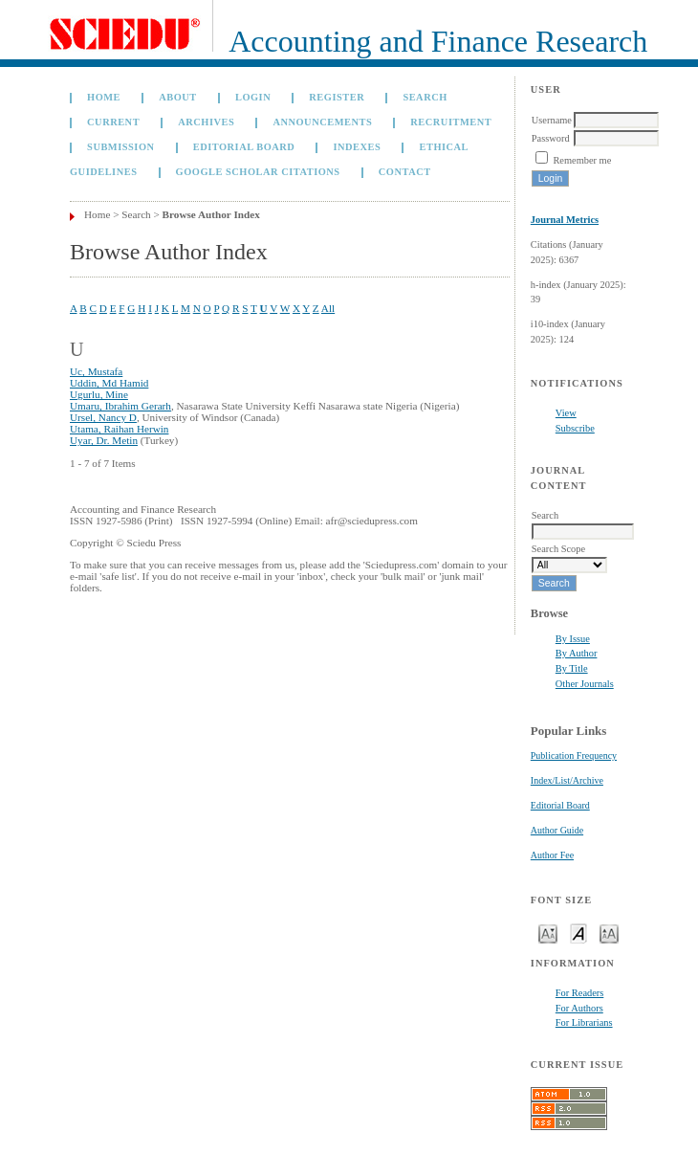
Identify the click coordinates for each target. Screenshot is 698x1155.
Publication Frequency (574, 755)
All (328, 308)
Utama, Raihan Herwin (119, 428)
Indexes (357, 147)
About (178, 97)
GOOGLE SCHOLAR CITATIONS (258, 172)
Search (425, 97)
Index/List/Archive (567, 780)
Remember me (582, 160)
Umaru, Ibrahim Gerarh (120, 405)
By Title (572, 668)
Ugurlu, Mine (99, 394)
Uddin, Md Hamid (109, 383)
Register (336, 97)
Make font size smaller (547, 933)
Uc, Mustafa (96, 371)
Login (253, 97)
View (566, 413)
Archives (206, 122)
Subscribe (575, 428)
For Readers (580, 993)
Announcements (322, 122)
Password (551, 138)
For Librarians (584, 1022)
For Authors (579, 1008)
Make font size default (578, 933)
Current (113, 122)
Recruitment (450, 122)
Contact (405, 172)
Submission (120, 147)
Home (103, 97)
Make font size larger (609, 933)
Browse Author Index (211, 214)
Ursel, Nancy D (103, 417)
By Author (577, 653)
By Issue (573, 638)
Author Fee (552, 855)
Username (552, 120)
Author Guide (557, 830)
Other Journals (585, 683)
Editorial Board (560, 805)
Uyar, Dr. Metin (104, 440)
